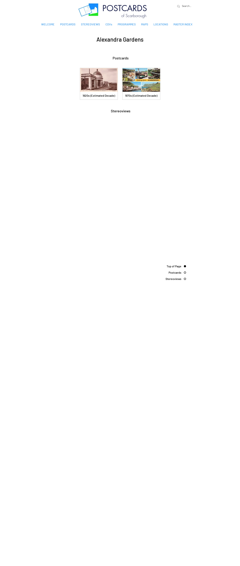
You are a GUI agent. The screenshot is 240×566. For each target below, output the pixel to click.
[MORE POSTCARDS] (170, 102)
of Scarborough (133, 15)
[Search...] (187, 6)
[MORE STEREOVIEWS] (170, 127)
